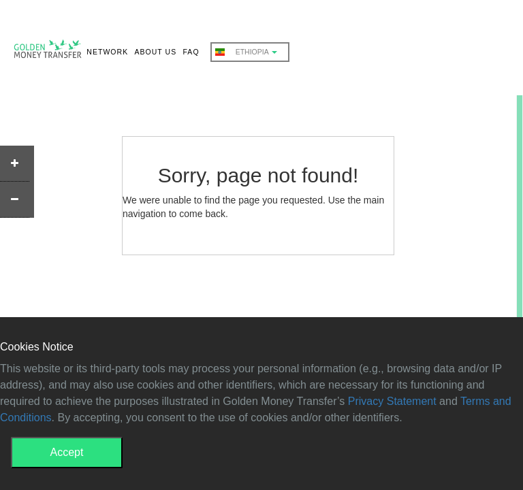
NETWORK (107, 52)
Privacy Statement (392, 401)
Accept (67, 452)
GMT (48, 51)
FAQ (191, 52)
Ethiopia (246, 52)
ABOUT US (155, 52)
